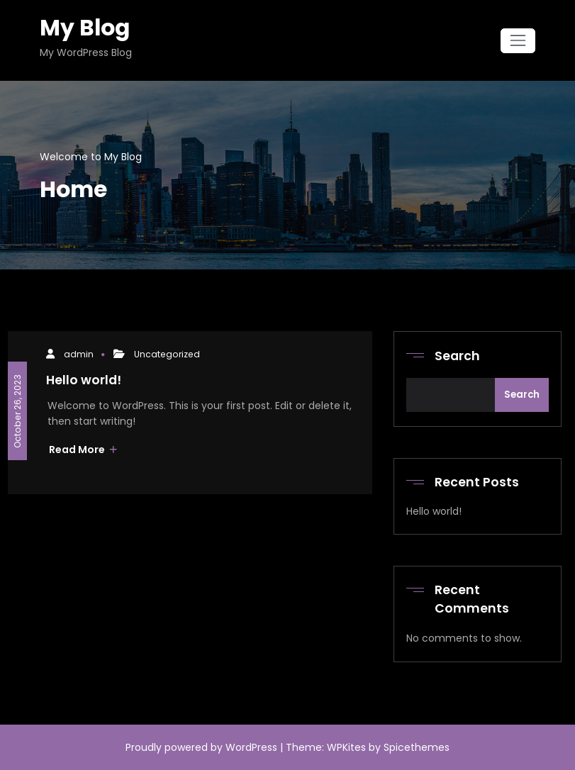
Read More (83, 449)
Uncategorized (167, 354)
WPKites (348, 747)
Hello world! (83, 380)
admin (79, 354)
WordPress (251, 747)
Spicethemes (417, 747)
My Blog (85, 27)
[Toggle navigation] (518, 40)
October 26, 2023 (17, 410)
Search (457, 355)
